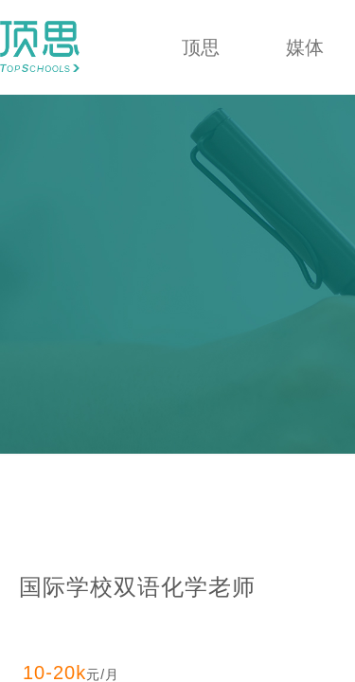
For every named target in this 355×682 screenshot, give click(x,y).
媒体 (305, 47)
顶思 (201, 47)
